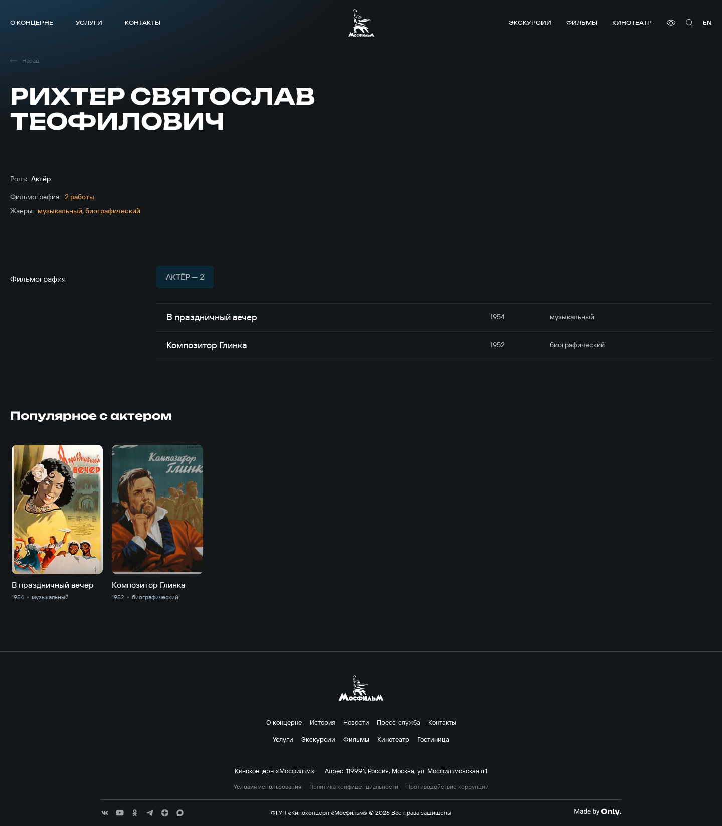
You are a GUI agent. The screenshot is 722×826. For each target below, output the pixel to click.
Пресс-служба (398, 722)
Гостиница (433, 739)
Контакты (142, 22)
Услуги (89, 22)
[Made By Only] (597, 812)
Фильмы (581, 22)
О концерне (31, 22)
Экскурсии (530, 22)
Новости (356, 722)
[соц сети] (105, 813)
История (322, 722)
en (707, 22)
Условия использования (267, 786)
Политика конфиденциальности (353, 786)
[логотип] (361, 22)
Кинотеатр (632, 22)
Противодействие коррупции (447, 786)
